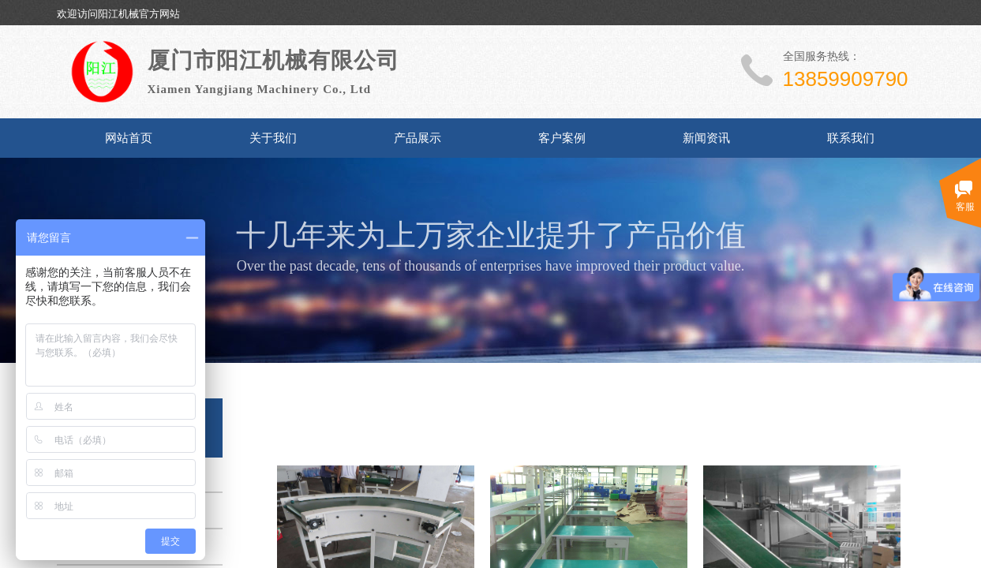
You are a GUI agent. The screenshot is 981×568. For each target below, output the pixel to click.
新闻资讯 (706, 138)
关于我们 (273, 138)
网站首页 (128, 138)
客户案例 (562, 138)
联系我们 (850, 138)
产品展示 (417, 138)
